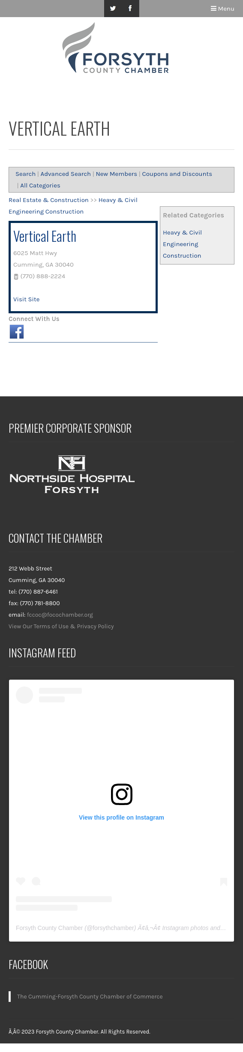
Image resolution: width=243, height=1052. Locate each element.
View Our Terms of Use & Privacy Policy (61, 626)
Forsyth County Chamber (49, 927)
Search (25, 174)
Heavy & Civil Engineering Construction (182, 244)
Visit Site (26, 299)
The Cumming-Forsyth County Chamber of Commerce (90, 996)
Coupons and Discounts (177, 174)
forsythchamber (113, 927)
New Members (116, 174)
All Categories (40, 185)
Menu (222, 8)
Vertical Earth (44, 236)
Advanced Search (66, 174)
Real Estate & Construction (49, 200)
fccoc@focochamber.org (60, 614)
